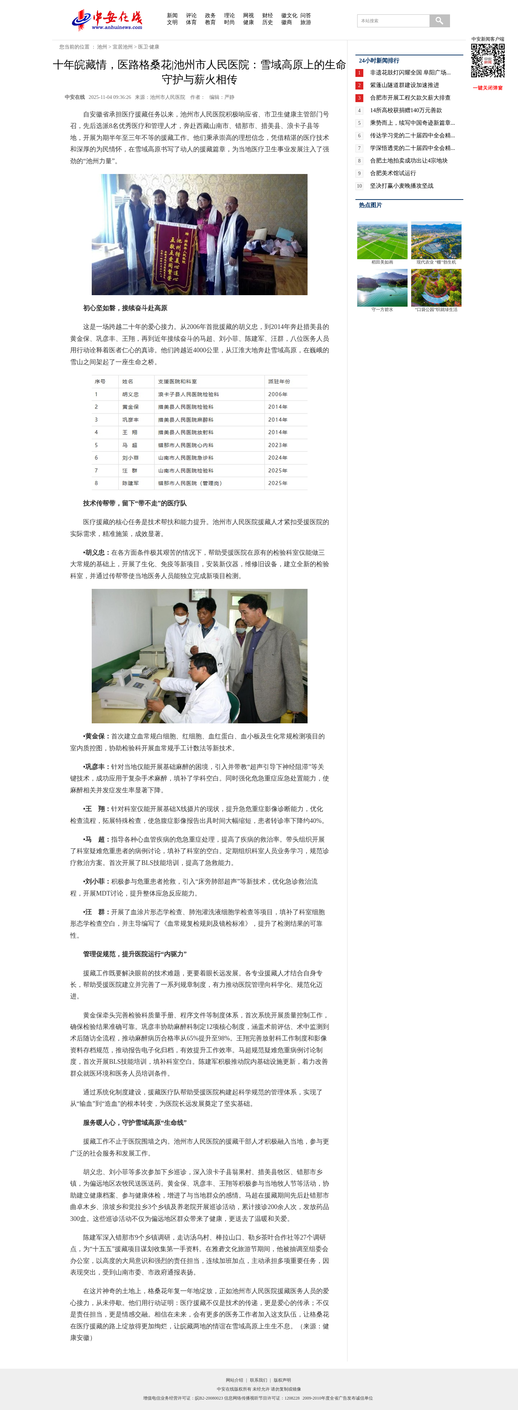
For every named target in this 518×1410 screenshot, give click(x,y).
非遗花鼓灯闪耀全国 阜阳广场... (410, 72)
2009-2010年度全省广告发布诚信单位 (338, 1398)
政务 (210, 15)
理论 (229, 15)
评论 (191, 15)
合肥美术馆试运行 (393, 173)
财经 (267, 15)
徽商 (286, 22)
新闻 (172, 15)
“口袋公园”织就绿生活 (436, 309)
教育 (210, 22)
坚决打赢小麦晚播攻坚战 (401, 186)
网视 (248, 15)
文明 (172, 22)
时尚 (229, 22)
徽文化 (289, 15)
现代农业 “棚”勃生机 (436, 262)
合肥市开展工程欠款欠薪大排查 (410, 98)
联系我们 (258, 1380)
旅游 (305, 22)
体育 (191, 22)
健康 (248, 22)
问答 (305, 15)
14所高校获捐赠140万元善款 (406, 110)
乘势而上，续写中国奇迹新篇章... (412, 123)
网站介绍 (234, 1380)
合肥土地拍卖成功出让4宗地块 (409, 160)
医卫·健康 (149, 47)
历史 (267, 22)
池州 (102, 47)
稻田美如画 (382, 262)
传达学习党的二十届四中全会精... (412, 135)
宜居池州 (123, 47)
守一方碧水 (382, 309)
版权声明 (282, 1380)
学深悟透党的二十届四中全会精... (412, 148)
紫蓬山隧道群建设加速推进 (404, 85)
